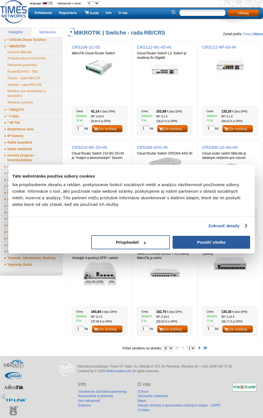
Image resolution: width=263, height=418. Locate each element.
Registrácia (68, 13)
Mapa (142, 401)
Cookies (143, 410)
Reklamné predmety (22, 65)
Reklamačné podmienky (95, 396)
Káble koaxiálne (19, 142)
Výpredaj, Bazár (19, 264)
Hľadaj (243, 13)
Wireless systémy (20, 102)
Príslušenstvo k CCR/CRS (26, 58)
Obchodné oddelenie (153, 396)
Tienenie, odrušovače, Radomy (31, 258)
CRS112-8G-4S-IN (154, 47)
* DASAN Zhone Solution (26, 40)
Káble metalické (19, 149)
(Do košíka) (107, 129)
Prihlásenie (43, 13)
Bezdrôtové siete (20, 129)
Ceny (247, 34)
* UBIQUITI (15, 110)
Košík (91, 13)
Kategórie (16, 32)
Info (108, 13)
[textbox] (202, 13)
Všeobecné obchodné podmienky (102, 392)
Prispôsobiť (131, 242)
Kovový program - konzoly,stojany (21, 157)
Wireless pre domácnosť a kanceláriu (26, 93)
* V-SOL (13, 116)
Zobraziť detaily (224, 225)
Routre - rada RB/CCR (23, 78)
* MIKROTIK (16, 46)
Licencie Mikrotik (19, 52)
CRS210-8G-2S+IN (89, 147)
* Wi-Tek (13, 123)
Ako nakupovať (89, 401)
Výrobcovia (47, 32)
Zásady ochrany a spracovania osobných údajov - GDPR (179, 405)
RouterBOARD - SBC (23, 72)
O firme (143, 392)
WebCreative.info (118, 371)
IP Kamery (15, 136)
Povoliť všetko (211, 242)
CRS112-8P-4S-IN (219, 47)
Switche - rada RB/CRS (24, 85)
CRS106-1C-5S (86, 47)
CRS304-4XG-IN (152, 147)
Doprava (84, 405)
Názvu (258, 34)
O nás (122, 13)
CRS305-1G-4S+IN (220, 147)
